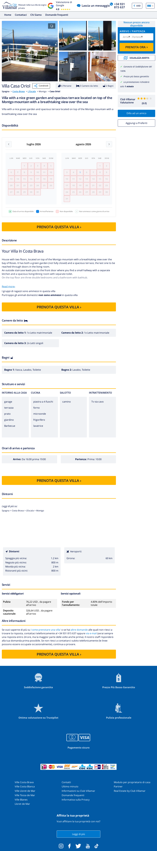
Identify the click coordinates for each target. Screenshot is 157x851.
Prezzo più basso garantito (136, 76)
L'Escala (32, 91)
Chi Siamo (36, 14)
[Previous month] (9, 144)
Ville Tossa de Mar (25, 795)
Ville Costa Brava (24, 782)
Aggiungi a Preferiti (136, 123)
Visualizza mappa (136, 58)
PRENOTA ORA (136, 46)
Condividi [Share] (41, 86)
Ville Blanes (21, 799)
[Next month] (109, 144)
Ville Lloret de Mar (25, 791)
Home (7, 14)
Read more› (8, 286)
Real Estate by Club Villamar (129, 791)
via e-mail (91, 633)
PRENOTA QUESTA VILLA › (59, 226)
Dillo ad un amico (136, 113)
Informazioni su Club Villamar (78, 791)
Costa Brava (18, 91)
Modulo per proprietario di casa (132, 782)
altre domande (79, 629)
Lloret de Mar (22, 804)
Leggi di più (78, 834)
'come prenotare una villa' (46, 629)
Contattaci (21, 14)
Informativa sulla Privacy (76, 799)
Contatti (66, 782)
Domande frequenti (56, 14)
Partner (118, 786)
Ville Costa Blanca (25, 786)
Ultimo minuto (70, 786)
